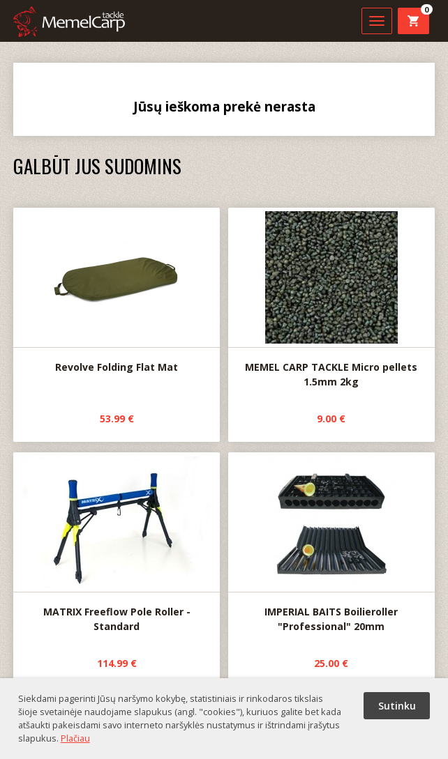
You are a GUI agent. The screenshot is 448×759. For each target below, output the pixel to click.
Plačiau (75, 738)
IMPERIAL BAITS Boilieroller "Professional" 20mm (331, 543)
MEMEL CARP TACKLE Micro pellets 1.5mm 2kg (331, 298)
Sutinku (397, 705)
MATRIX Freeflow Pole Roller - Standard (116, 543)
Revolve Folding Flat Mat (116, 291)
